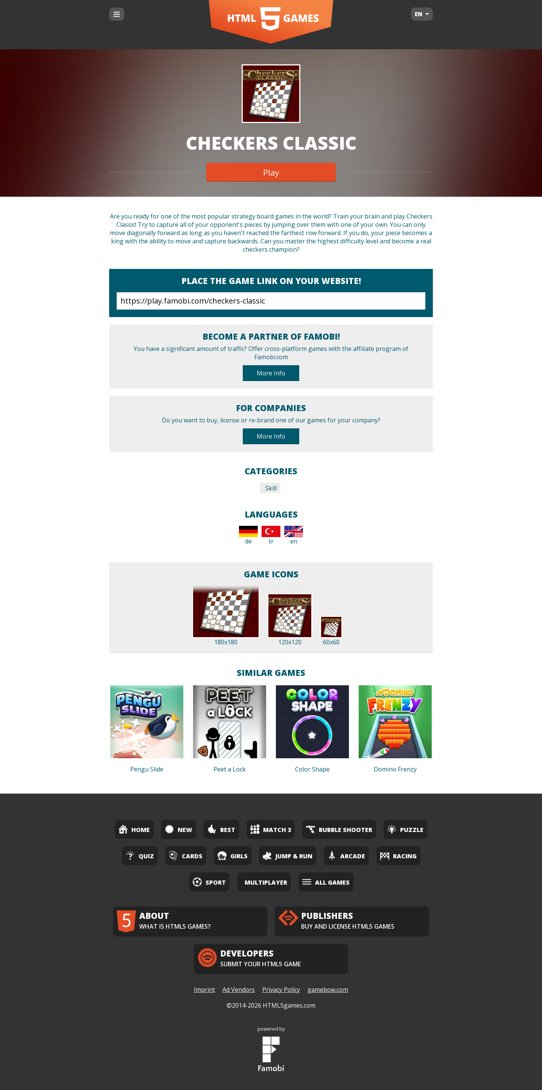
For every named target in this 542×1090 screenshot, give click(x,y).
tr (271, 535)
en (293, 535)
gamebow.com (328, 989)
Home (134, 829)
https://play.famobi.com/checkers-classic (271, 301)
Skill (270, 488)
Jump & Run (287, 855)
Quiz (140, 855)
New (178, 829)
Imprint (204, 989)
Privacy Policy (281, 989)
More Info (271, 373)
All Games (326, 882)
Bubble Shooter (339, 829)
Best (221, 829)
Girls (233, 855)
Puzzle (405, 829)
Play (271, 172)
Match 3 (270, 829)
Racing (398, 855)
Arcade (346, 855)
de (248, 535)
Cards (185, 855)
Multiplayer (266, 882)
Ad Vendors (238, 989)
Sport (209, 882)
